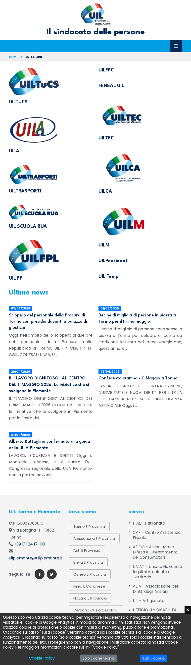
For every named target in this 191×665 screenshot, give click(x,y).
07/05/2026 (20, 308)
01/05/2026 (109, 308)
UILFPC (106, 70)
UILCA (105, 191)
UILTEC (106, 138)
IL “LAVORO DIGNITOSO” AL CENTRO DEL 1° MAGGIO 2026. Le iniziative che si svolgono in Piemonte (49, 384)
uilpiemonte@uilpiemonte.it (35, 558)
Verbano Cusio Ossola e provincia (95, 611)
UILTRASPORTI (25, 191)
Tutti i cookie (153, 658)
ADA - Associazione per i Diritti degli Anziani (156, 589)
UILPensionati (113, 261)
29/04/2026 (20, 371)
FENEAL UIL (111, 86)
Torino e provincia (89, 526)
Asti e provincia (86, 550)
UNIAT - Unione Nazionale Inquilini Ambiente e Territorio (157, 572)
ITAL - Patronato (149, 523)
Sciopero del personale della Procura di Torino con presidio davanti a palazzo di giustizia (48, 321)
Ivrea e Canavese (89, 586)
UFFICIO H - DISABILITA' (155, 609)
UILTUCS (18, 102)
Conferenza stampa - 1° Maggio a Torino (138, 378)
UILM (104, 245)
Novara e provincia (90, 598)
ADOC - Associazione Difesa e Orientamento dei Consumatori (155, 552)
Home (13, 57)
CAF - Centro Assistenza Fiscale (157, 535)
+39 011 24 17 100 (29, 544)
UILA (14, 151)
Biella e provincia (88, 562)
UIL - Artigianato (148, 600)
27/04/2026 (20, 435)
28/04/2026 (110, 371)
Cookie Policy (42, 658)
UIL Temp (108, 276)
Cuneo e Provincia (89, 574)
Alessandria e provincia (94, 538)
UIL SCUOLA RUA (28, 226)
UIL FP (15, 278)
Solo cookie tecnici (99, 658)
